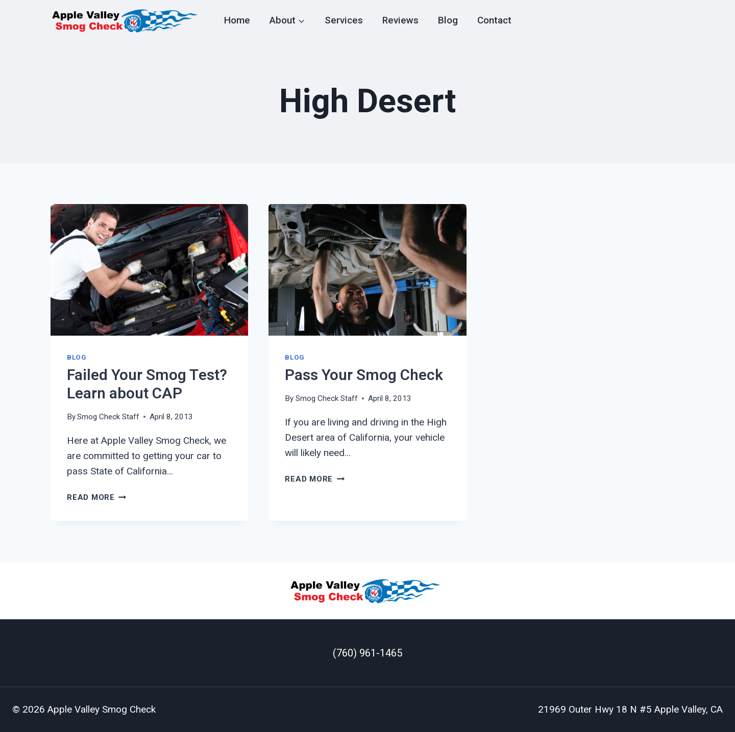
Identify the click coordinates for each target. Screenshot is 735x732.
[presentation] (149, 270)
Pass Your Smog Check (364, 375)
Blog (448, 20)
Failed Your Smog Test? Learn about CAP (147, 384)
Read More (97, 497)
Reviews (400, 20)
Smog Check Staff (108, 416)
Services (344, 20)
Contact (494, 20)
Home (237, 20)
